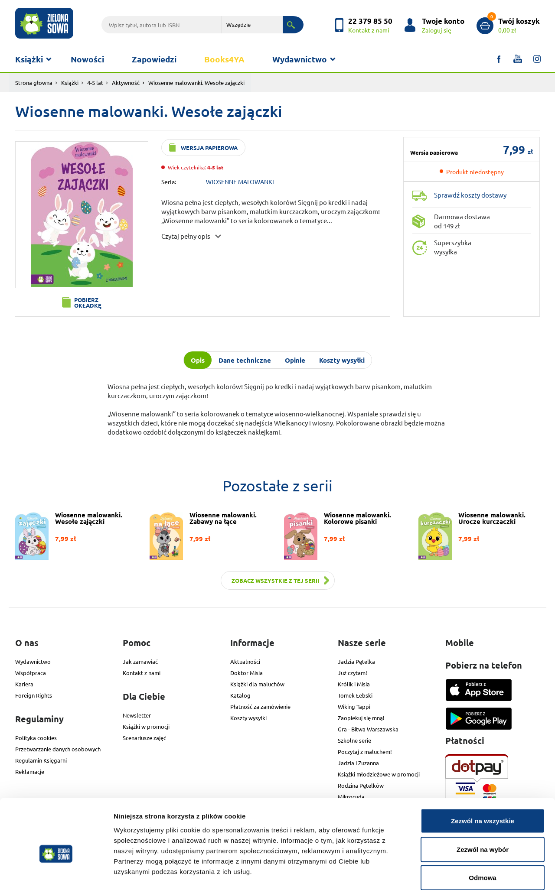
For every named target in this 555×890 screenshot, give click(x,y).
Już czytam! (352, 672)
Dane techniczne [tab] (245, 360)
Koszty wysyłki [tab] (342, 360)
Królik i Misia (354, 684)
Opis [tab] (198, 360)
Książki (29, 59)
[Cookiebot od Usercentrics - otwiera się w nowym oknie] (56, 873)
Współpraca (30, 672)
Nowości (87, 59)
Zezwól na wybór (483, 805)
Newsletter (137, 715)
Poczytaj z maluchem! (365, 751)
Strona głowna (33, 82)
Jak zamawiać (140, 661)
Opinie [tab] (295, 360)
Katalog (240, 695)
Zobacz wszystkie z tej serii (275, 580)
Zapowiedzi (154, 59)
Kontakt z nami (141, 672)
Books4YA (224, 59)
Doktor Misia (246, 672)
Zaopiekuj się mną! (361, 717)
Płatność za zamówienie (260, 706)
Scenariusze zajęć (144, 737)
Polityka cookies (36, 737)
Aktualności (245, 661)
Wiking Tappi (354, 706)
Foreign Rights (33, 695)
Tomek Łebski (355, 695)
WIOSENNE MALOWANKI (240, 181)
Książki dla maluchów (257, 684)
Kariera (24, 684)
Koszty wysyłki (248, 717)
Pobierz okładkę (87, 302)
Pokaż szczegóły (463, 873)
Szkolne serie (354, 740)
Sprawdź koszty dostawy (470, 195)
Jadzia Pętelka (356, 661)
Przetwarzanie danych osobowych (58, 749)
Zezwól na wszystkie (482, 776)
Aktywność (126, 82)
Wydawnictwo (299, 59)
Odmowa (482, 833)
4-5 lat (95, 82)
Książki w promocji (146, 726)
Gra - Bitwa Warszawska (368, 729)
